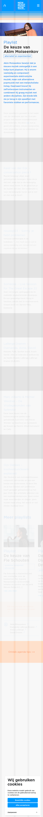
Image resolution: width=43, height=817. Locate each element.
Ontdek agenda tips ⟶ (21, 652)
